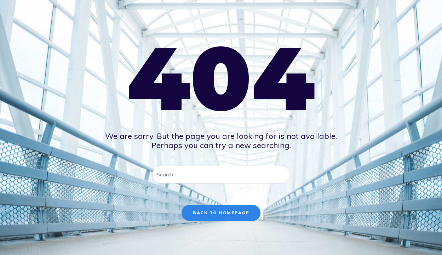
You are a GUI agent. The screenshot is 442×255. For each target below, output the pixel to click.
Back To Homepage (221, 212)
